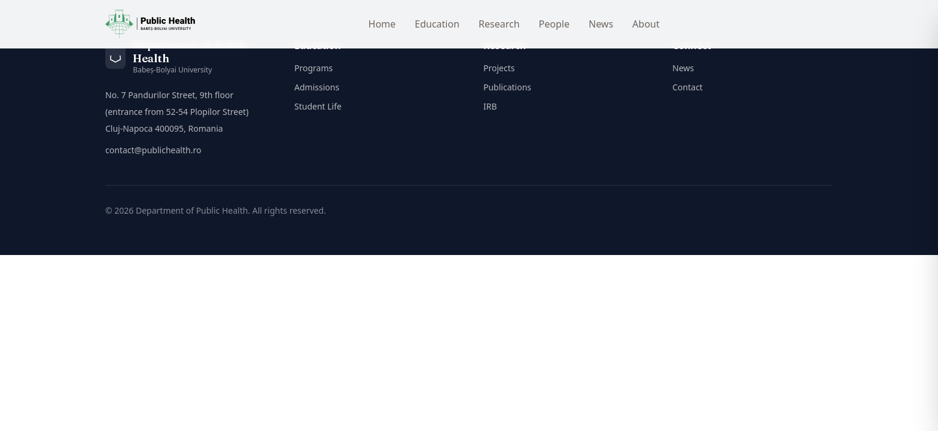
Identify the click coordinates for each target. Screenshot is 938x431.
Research (499, 24)
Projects (498, 68)
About (645, 24)
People (554, 24)
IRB (490, 106)
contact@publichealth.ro (153, 150)
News (601, 24)
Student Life (318, 106)
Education (437, 24)
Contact (687, 87)
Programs (313, 68)
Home (382, 24)
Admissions (316, 87)
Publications (507, 87)
